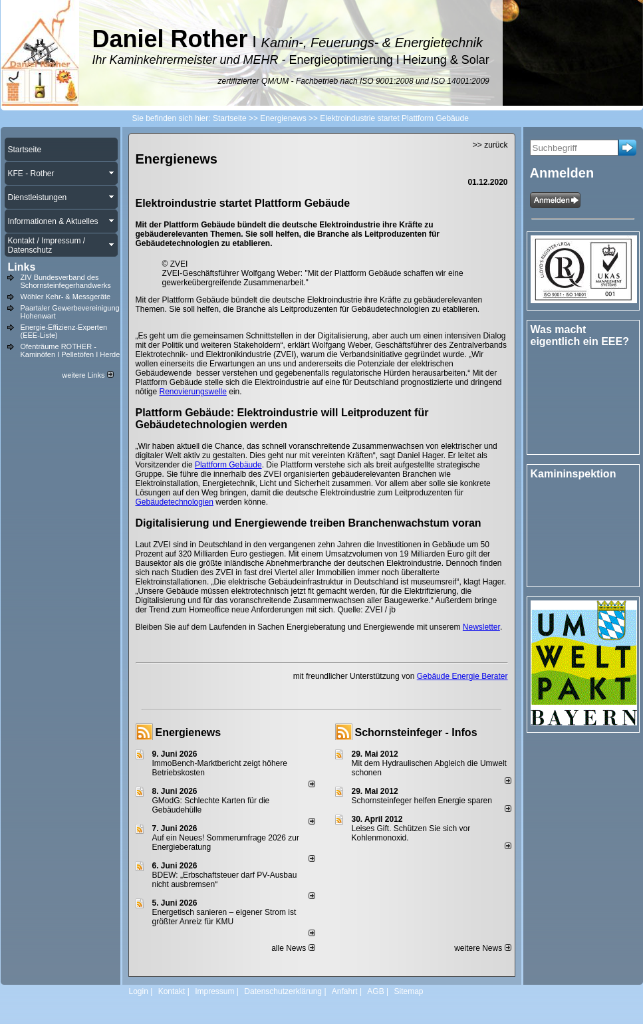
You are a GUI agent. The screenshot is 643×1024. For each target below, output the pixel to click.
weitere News (482, 948)
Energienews (188, 732)
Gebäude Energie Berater (462, 676)
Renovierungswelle (193, 391)
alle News (293, 948)
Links (22, 267)
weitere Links (87, 375)
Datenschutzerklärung (283, 991)
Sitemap (408, 991)
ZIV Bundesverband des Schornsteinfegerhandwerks (66, 281)
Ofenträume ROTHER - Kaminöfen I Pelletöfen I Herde (70, 350)
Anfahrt (345, 991)
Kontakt (172, 991)
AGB (375, 991)
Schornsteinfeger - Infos (416, 732)
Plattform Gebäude (228, 464)
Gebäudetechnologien (174, 502)
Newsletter (481, 627)
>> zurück (490, 145)
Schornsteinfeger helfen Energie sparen (422, 800)
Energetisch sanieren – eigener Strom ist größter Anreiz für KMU (224, 917)
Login (138, 991)
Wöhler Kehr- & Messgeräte (66, 297)
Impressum (214, 991)
